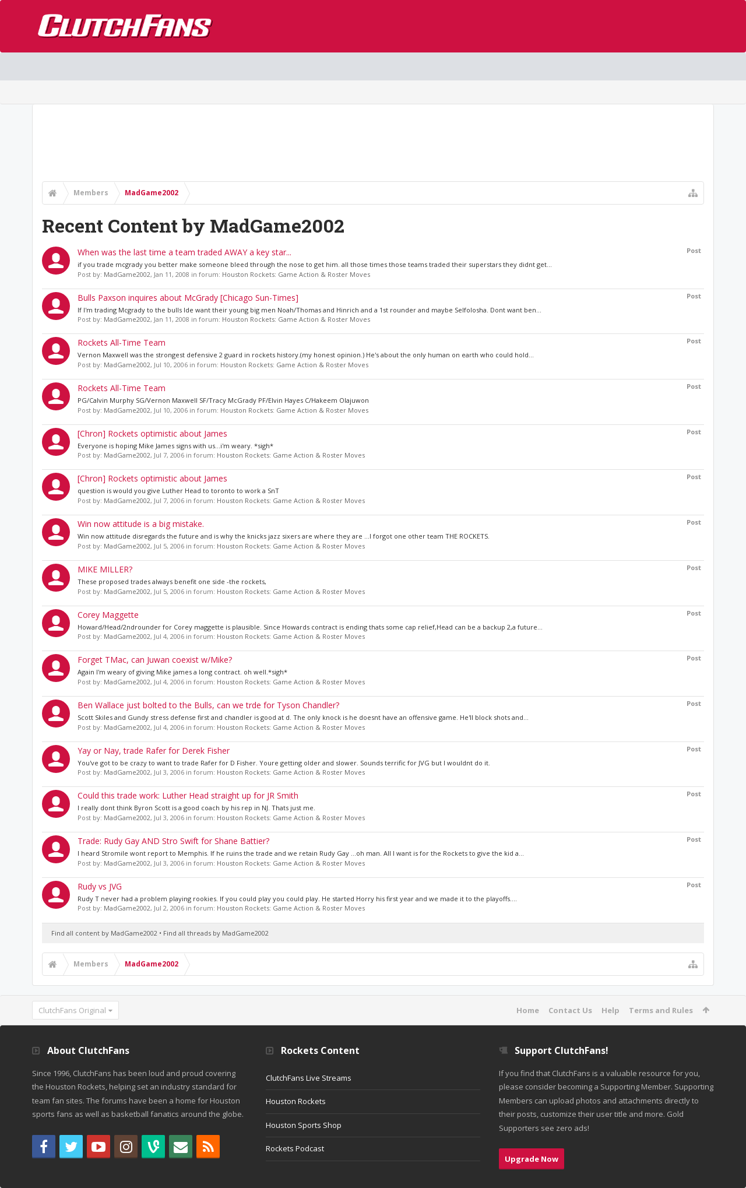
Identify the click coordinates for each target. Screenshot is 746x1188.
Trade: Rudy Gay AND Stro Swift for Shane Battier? (173, 840)
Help (610, 1010)
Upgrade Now (531, 1159)
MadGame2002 (127, 274)
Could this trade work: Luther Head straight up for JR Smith (188, 795)
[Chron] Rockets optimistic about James (152, 433)
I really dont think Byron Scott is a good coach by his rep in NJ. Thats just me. (196, 807)
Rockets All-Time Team (122, 342)
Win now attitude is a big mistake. (141, 523)
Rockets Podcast (295, 1148)
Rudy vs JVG (100, 886)
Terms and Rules (661, 1010)
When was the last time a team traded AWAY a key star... (184, 252)
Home (527, 1010)
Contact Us (570, 1010)
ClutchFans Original (72, 1010)
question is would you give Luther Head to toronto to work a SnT (178, 490)
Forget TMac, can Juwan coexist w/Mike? (155, 659)
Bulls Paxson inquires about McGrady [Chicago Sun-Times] (188, 297)
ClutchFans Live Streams (308, 1078)
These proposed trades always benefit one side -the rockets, (172, 581)
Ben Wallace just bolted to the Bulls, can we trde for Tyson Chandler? (208, 705)
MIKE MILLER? (105, 569)
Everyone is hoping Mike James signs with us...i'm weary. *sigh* (175, 445)
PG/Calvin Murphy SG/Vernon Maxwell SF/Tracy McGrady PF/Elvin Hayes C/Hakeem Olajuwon (223, 400)
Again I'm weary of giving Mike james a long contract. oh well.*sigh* (182, 671)
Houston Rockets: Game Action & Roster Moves (296, 274)
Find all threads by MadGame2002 (216, 933)
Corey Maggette (108, 614)
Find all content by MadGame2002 (104, 933)
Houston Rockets (296, 1101)
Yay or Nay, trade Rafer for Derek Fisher (154, 750)
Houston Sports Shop (304, 1125)
